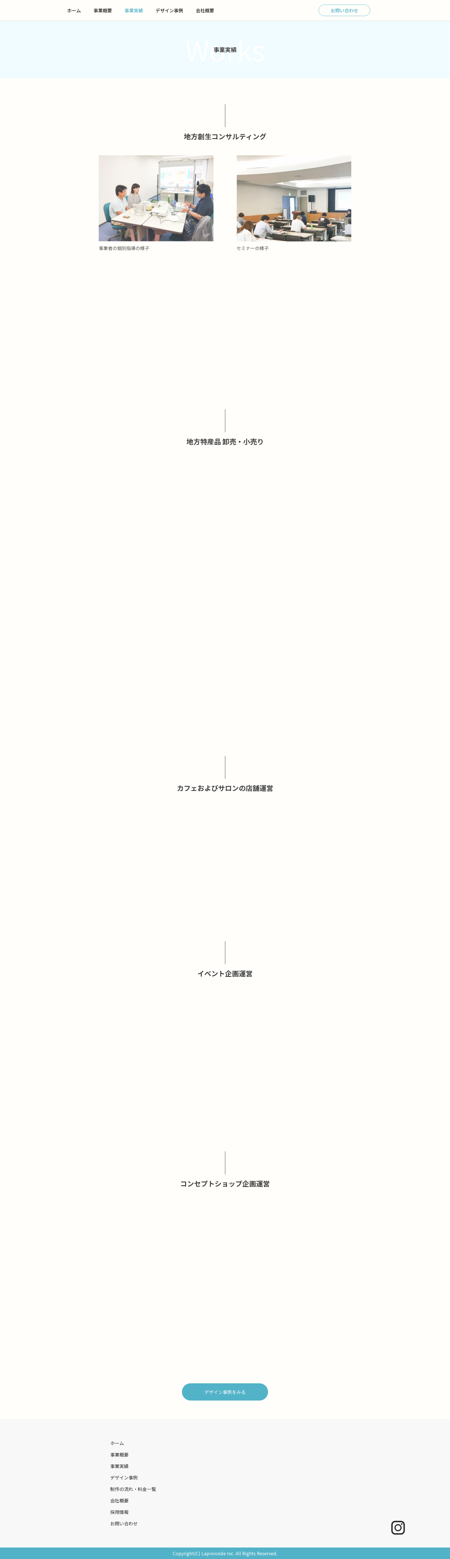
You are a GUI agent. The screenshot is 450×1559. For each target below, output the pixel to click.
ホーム (74, 10)
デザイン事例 (169, 10)
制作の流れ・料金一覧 (133, 1489)
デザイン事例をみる (225, 1391)
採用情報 (119, 1511)
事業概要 (103, 10)
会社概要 (205, 10)
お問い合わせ (344, 10)
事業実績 (134, 10)
